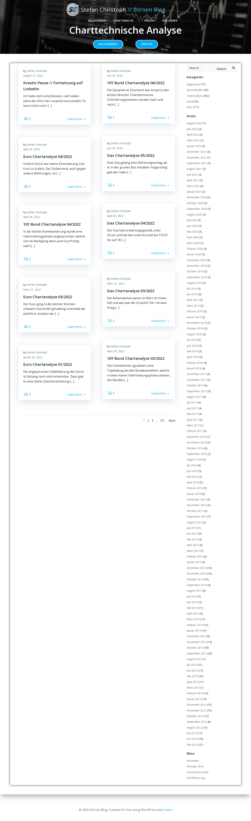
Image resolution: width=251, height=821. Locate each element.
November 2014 (196, 578)
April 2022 (192, 139)
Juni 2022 (191, 134)
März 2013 (192, 692)
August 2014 (193, 595)
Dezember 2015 (196, 504)
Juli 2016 (191, 470)
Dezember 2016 (196, 442)
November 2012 (196, 715)
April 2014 (192, 618)
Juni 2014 (191, 607)
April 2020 (192, 242)
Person (209, 9)
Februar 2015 (194, 561)
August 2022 (193, 128)
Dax (188, 106)
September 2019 (196, 282)
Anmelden (192, 766)
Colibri (167, 810)
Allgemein (192, 89)
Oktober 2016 (194, 453)
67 (161, 426)
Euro (189, 112)
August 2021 (193, 174)
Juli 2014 (191, 601)
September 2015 (196, 521)
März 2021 (192, 191)
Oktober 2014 (194, 584)
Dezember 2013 (196, 641)
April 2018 (192, 362)
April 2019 (192, 305)
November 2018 (196, 328)
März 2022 (192, 145)
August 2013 (193, 664)
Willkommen (157, 9)
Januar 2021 (193, 196)
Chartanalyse (185, 9)
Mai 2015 (191, 544)
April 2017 (192, 424)
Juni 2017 (191, 413)
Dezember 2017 (196, 379)
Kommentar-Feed (197, 777)
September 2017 (196, 396)
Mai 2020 (191, 236)
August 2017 (193, 402)
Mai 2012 (191, 749)
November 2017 (196, 385)
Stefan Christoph (38, 77)
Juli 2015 (191, 533)
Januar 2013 (193, 704)
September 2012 (196, 727)
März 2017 (192, 430)
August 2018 (193, 339)
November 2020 (196, 202)
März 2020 (192, 248)
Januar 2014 (193, 635)
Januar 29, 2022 (33, 363)
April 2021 (192, 185)
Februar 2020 (194, 253)
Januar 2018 (193, 373)
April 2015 (192, 550)
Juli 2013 (191, 670)
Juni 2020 (191, 231)
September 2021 (196, 168)
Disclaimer (229, 9)
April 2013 (192, 687)
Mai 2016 (191, 481)
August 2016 (193, 464)
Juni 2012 (191, 744)
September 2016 (196, 459)
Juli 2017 (191, 407)
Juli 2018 (191, 345)
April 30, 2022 (32, 155)
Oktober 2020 (194, 208)
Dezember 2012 (196, 709)
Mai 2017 (191, 419)
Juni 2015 (191, 538)
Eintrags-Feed (194, 771)
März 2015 (192, 555)
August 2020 (193, 219)
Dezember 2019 (196, 265)
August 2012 (193, 732)
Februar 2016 (194, 493)
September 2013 (196, 658)
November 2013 (196, 647)
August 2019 (193, 288)
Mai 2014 (191, 612)
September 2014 (196, 590)
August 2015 (193, 527)
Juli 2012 (191, 738)
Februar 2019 (194, 316)
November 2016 (196, 447)
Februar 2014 (194, 630)
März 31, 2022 (116, 289)
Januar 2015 (193, 567)
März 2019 (192, 310)
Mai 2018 (191, 356)
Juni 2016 (191, 476)
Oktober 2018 (194, 333)
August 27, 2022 (34, 81)
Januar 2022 (193, 151)
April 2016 (192, 487)
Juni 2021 (191, 179)
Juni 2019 (191, 299)
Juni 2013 (191, 675)
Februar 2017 (194, 436)
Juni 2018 (191, 350)
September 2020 (196, 214)
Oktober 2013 (194, 652)
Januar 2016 (193, 499)
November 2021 (196, 162)
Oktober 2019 (194, 276)
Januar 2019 (193, 322)
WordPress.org (195, 783)
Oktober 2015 (194, 516)
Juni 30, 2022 (116, 81)
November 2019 (196, 271)
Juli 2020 (191, 225)
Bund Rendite (194, 95)
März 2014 (192, 624)
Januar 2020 (193, 259)
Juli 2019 (191, 293)
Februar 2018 (194, 368)
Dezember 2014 (196, 573)
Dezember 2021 (196, 156)
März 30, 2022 (116, 357)
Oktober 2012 (194, 721)
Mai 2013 (191, 681)
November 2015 (196, 510)
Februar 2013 (194, 698)
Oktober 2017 (194, 390)
